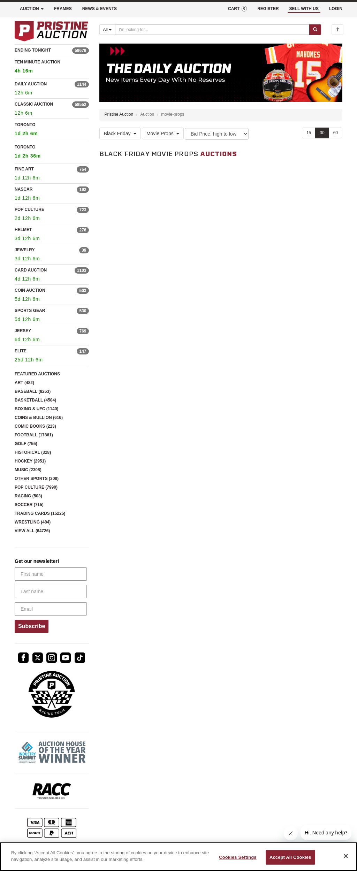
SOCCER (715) (29, 504)
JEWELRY (25, 249)
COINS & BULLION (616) (39, 417)
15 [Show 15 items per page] (308, 132)
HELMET (23, 229)
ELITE (20, 351)
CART (237, 9)
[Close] (346, 856)
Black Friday (120, 133)
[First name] (51, 574)
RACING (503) (28, 496)
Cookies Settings (238, 857)
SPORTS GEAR (30, 310)
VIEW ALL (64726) (32, 530)
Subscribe (31, 626)
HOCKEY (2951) (30, 461)
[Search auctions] (212, 29)
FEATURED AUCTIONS (37, 374)
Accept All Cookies (290, 857)
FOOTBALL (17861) (34, 435)
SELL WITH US (304, 8)
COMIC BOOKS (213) (35, 426)
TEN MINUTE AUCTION (52, 67)
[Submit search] (315, 29)
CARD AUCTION (31, 270)
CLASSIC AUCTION (34, 104)
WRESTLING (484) (33, 522)
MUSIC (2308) (28, 469)
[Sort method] (217, 134)
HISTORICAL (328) (33, 452)
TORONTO (52, 130)
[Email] (51, 609)
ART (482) (24, 382)
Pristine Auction (119, 114)
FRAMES (63, 8)
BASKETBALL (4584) (35, 400)
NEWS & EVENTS (99, 8)
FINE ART (24, 169)
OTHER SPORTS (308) (37, 478)
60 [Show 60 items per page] (335, 132)
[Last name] (51, 591)
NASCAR (23, 189)
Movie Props (162, 133)
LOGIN (335, 8)
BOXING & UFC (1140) (36, 408)
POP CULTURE (29, 209)
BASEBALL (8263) (33, 391)
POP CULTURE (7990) (36, 487)
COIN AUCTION (30, 290)
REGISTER (268, 8)
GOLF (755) (26, 443)
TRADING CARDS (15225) (40, 513)
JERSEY (23, 330)
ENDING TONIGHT (33, 50)
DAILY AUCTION (31, 84)
